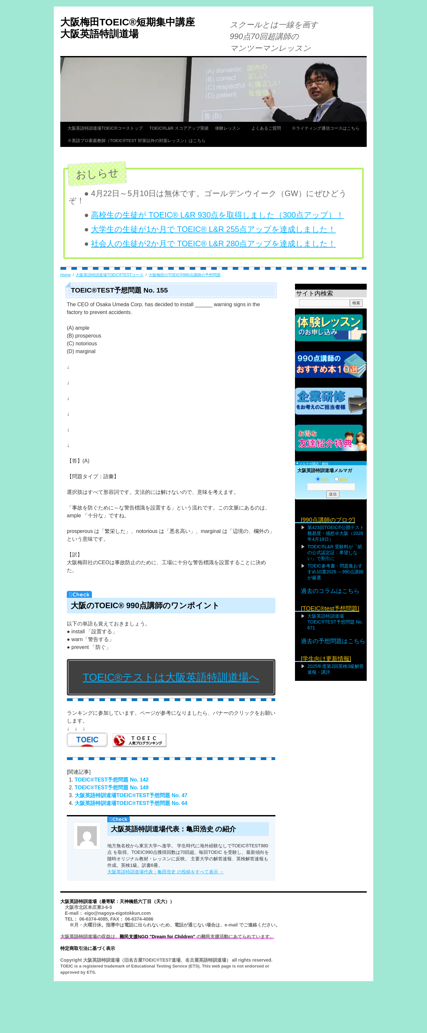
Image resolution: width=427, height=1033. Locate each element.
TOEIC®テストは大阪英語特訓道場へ (171, 677)
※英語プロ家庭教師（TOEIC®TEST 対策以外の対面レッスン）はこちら (136, 140)
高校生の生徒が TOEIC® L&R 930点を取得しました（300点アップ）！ (217, 214)
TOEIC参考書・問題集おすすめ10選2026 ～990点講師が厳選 (335, 571)
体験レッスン (230, 128)
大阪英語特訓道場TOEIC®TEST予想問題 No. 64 (131, 803)
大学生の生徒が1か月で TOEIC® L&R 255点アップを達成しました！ (213, 229)
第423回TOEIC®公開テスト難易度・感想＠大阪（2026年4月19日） (335, 533)
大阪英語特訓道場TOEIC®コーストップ (105, 128)
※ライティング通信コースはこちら (326, 128)
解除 (340, 480)
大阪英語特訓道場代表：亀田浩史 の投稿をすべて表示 (165, 871)
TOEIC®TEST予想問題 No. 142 (112, 779)
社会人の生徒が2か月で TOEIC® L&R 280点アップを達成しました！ (213, 243)
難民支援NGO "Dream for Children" (157, 936)
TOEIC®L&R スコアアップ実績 (179, 128)
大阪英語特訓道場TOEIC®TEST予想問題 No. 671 (335, 621)
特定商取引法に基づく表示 (87, 948)
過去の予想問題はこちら (333, 641)
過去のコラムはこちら (330, 591)
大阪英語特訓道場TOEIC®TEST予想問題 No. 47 (131, 795)
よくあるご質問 (268, 128)
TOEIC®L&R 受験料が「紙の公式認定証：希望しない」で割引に (334, 552)
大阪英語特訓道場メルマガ (324, 470)
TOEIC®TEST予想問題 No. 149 (112, 787)
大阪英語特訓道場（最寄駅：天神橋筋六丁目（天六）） (117, 901)
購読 (322, 480)
